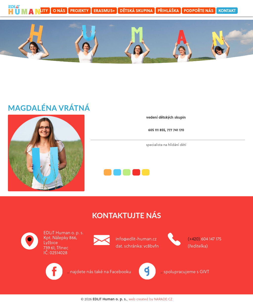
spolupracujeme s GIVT (185, 271)
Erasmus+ (104, 10)
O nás (59, 10)
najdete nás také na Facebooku (99, 271)
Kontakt (227, 10)
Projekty (79, 10)
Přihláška (168, 10)
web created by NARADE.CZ (150, 299)
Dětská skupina (136, 10)
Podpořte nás (198, 10)
